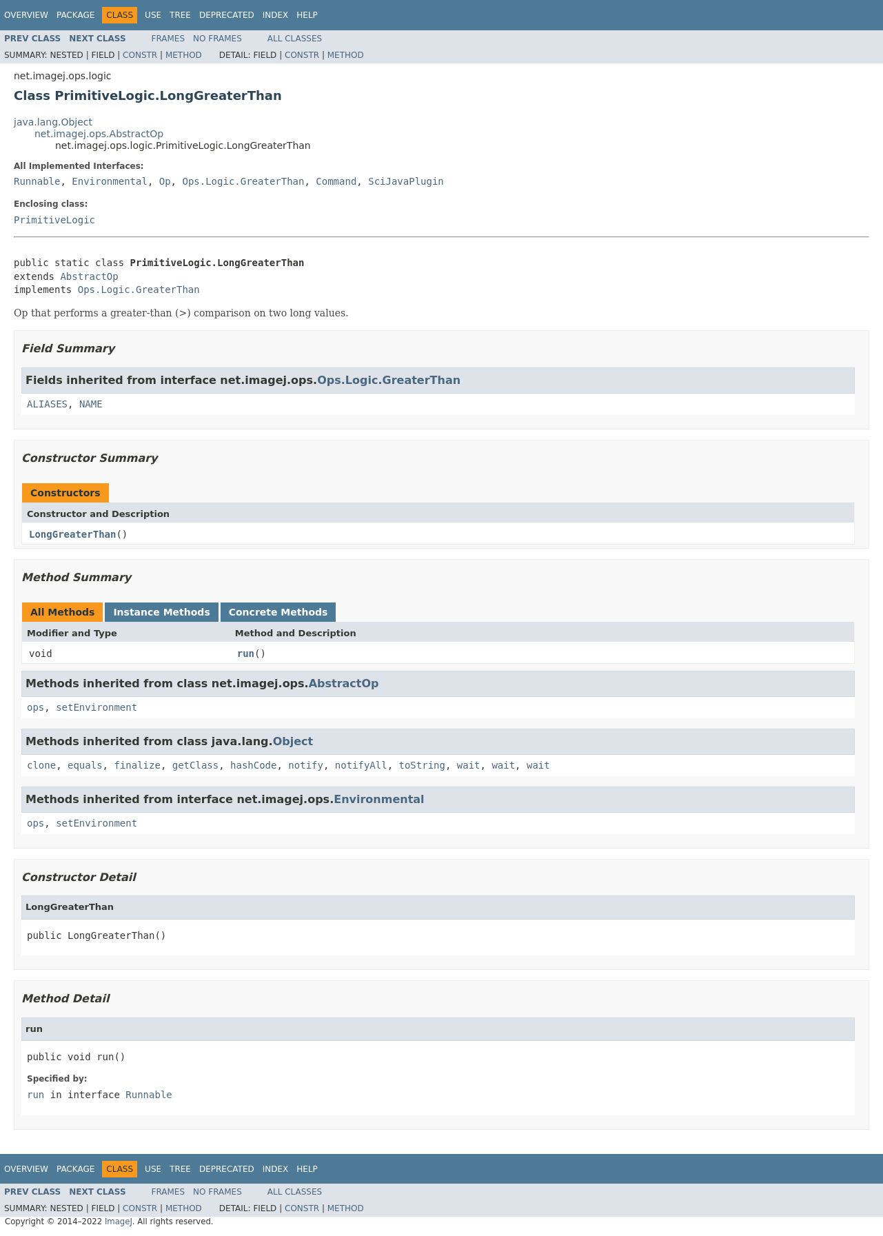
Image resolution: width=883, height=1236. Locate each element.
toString (422, 765)
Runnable (37, 181)
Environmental (110, 181)
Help (307, 15)
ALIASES (47, 403)
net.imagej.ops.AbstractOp (98, 133)
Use (153, 15)
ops (35, 707)
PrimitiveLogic (54, 219)
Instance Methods (161, 612)
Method (183, 55)
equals (85, 765)
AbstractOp (89, 276)
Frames (168, 38)
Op (165, 181)
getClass (195, 765)
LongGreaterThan (72, 534)
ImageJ (118, 1221)
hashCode (253, 765)
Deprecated (226, 15)
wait (468, 765)
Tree (180, 15)
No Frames (217, 38)
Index (276, 15)
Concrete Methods (278, 612)
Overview (26, 15)
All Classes (294, 38)
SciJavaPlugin (406, 181)
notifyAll (361, 765)
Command (336, 181)
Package (75, 15)
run (245, 653)
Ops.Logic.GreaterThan (243, 181)
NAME (91, 403)
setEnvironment (96, 707)
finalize (137, 765)
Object (293, 741)
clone (41, 765)
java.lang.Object (53, 122)
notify (305, 765)
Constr (140, 55)
